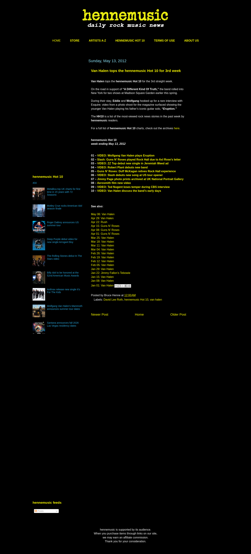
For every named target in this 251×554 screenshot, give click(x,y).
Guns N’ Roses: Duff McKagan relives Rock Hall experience (136, 171)
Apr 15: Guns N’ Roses (105, 225)
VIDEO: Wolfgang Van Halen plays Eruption (126, 155)
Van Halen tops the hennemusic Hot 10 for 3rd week (136, 71)
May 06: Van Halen (103, 214)
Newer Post (99, 314)
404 (35, 182)
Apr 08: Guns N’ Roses (105, 229)
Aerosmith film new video (114, 182)
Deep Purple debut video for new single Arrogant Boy (62, 240)
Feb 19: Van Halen (102, 257)
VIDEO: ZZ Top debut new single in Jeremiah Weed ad (133, 163)
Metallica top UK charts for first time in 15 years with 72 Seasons (63, 192)
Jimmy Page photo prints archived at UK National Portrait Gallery (140, 179)
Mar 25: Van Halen (102, 237)
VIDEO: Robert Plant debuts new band (122, 167)
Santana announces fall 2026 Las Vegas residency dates (63, 324)
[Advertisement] (59, 92)
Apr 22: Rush (99, 222)
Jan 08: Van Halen (102, 280)
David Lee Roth (113, 299)
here (177, 128)
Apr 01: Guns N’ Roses (105, 233)
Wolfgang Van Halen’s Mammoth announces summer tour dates (64, 307)
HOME (56, 40)
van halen (156, 299)
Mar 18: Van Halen (102, 241)
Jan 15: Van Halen (102, 276)
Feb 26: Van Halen (102, 253)
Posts (39, 511)
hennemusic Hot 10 (136, 299)
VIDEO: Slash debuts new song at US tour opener (130, 175)
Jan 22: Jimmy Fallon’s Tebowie (110, 272)
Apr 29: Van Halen (102, 218)
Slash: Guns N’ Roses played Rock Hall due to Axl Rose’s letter (139, 159)
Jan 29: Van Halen (102, 269)
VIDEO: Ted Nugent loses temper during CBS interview (133, 186)
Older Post (178, 314)
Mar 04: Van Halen (102, 249)
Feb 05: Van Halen (102, 265)
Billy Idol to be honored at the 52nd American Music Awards (63, 274)
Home (139, 314)
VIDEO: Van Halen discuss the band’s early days (129, 190)
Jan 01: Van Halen (102, 285)
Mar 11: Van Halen (102, 245)
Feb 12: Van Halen (102, 261)
